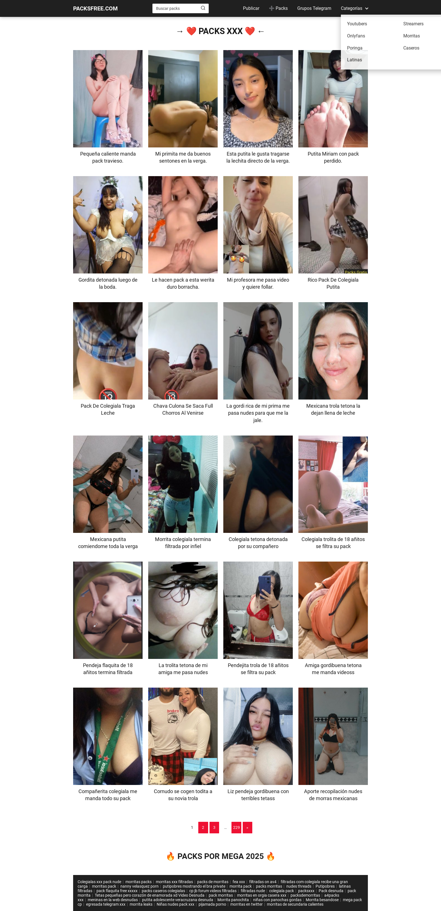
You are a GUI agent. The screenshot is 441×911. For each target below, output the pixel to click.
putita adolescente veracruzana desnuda (177, 899)
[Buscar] (203, 8)
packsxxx (306, 890)
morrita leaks (141, 904)
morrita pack (241, 886)
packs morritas (269, 886)
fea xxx (239, 881)
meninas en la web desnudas (113, 899)
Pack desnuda (331, 890)
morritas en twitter (246, 904)
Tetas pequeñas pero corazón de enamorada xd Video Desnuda (149, 895)
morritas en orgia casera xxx (261, 895)
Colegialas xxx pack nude (99, 881)
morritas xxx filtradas (174, 881)
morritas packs (138, 881)
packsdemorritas (305, 895)
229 (236, 827)
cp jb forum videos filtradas (213, 890)
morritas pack (104, 886)
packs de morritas (212, 881)
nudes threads (298, 886)
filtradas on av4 (262, 881)
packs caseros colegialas (163, 890)
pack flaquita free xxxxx (117, 890)
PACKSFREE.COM (95, 8)
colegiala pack (281, 890)
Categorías (351, 8)
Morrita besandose (322, 899)
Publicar (251, 8)
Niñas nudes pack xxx (175, 904)
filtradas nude (253, 890)
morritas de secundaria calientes (295, 904)
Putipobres (325, 886)
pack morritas (221, 895)
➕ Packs (278, 8)
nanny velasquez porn (139, 886)
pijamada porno (212, 904)
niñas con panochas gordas (277, 899)
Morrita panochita (233, 899)
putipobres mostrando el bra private (194, 886)
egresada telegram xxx (105, 904)
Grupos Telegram (314, 8)
